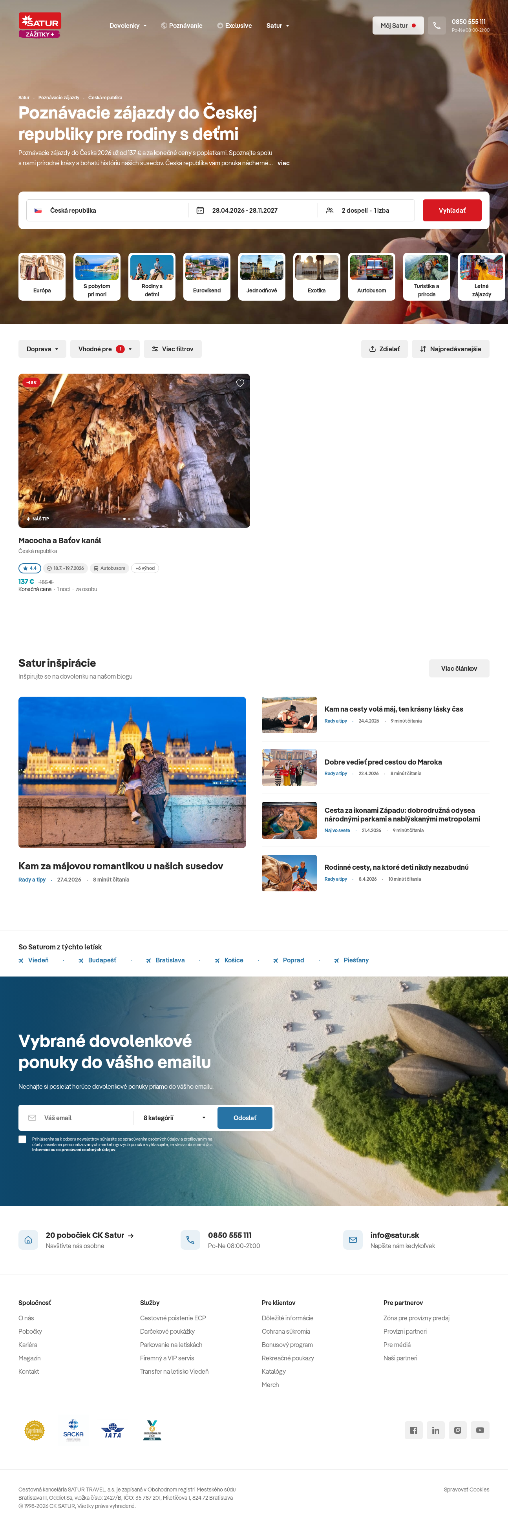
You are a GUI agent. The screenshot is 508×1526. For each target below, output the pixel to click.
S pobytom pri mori (97, 290)
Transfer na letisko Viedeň (174, 1371)
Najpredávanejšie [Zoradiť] (450, 349)
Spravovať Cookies (467, 1489)
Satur (278, 25)
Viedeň (33, 960)
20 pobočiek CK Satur (89, 1235)
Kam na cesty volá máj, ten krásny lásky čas (394, 709)
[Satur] (40, 25)
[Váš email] (76, 1118)
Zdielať (384, 349)
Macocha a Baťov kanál (60, 540)
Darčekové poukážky (167, 1331)
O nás (26, 1318)
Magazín (29, 1358)
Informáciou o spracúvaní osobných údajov (73, 1149)
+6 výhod (145, 568)
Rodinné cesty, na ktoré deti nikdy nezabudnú (397, 867)
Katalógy (274, 1371)
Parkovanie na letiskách (171, 1345)
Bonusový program (287, 1345)
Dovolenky (128, 25)
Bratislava (165, 960)
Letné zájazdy (481, 290)
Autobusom (371, 290)
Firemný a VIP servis (167, 1358)
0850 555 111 (230, 1235)
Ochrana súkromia (286, 1331)
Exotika (317, 290)
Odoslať (245, 1118)
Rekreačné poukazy (288, 1358)
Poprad (288, 960)
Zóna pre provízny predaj (417, 1318)
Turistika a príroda (426, 290)
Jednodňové (262, 290)
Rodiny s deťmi (152, 290)
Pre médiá (397, 1345)
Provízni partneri (405, 1331)
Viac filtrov (173, 349)
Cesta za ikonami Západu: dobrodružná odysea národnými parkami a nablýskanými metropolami (402, 814)
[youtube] (480, 1430)
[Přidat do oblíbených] (240, 383)
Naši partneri (400, 1358)
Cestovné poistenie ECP (173, 1318)
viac (284, 163)
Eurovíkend (207, 290)
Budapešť (97, 960)
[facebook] (414, 1430)
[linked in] (436, 1430)
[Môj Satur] (398, 25)
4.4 (30, 568)
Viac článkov (459, 668)
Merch (270, 1385)
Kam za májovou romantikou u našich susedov (120, 866)
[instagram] (458, 1430)
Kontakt (28, 1371)
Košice (229, 960)
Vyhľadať (452, 210)
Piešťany (351, 960)
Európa (42, 290)
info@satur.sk (395, 1235)
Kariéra (27, 1345)
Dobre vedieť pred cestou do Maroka (383, 762)
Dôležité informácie (288, 1318)
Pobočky (30, 1331)
